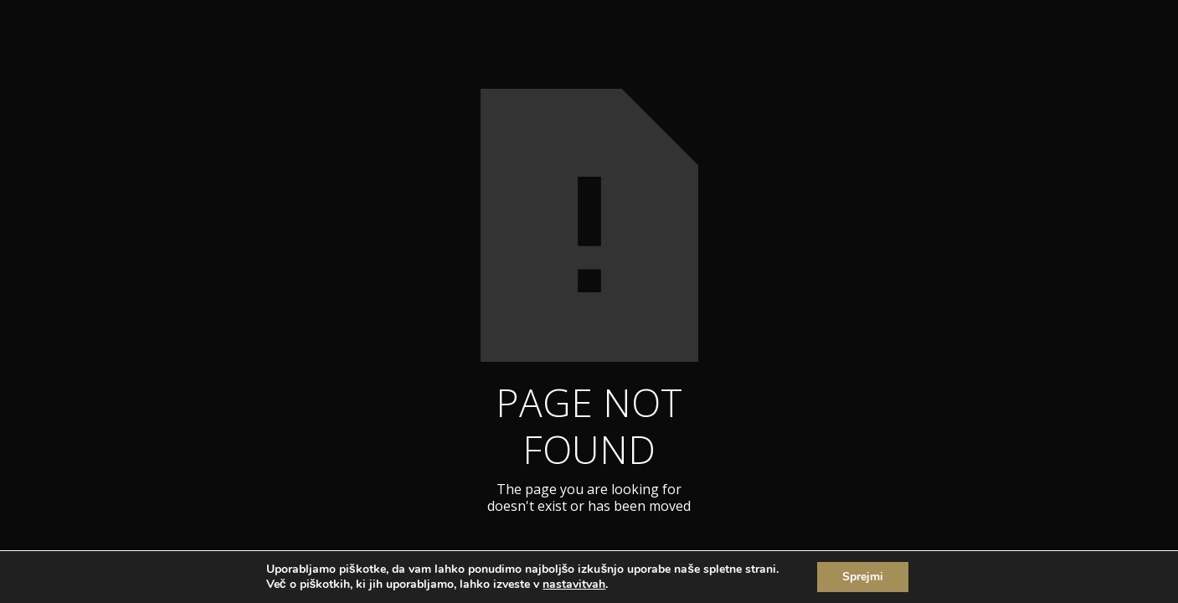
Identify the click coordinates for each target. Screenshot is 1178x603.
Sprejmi (862, 577)
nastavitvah (574, 584)
